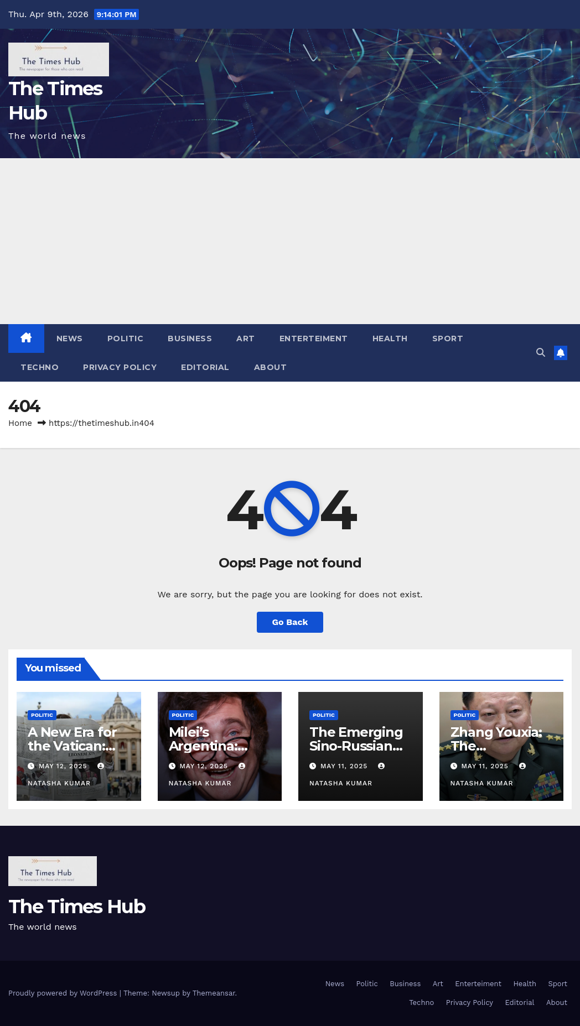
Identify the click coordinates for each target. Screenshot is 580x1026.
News (69, 338)
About (270, 367)
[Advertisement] (290, 241)
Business (190, 338)
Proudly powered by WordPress (64, 993)
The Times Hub (76, 906)
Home (20, 423)
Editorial (205, 367)
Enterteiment (313, 338)
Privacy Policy (120, 367)
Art (245, 338)
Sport (448, 338)
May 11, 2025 (345, 766)
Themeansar (214, 993)
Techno (39, 367)
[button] (540, 352)
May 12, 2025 (64, 766)
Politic (125, 338)
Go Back (290, 622)
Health (390, 338)
